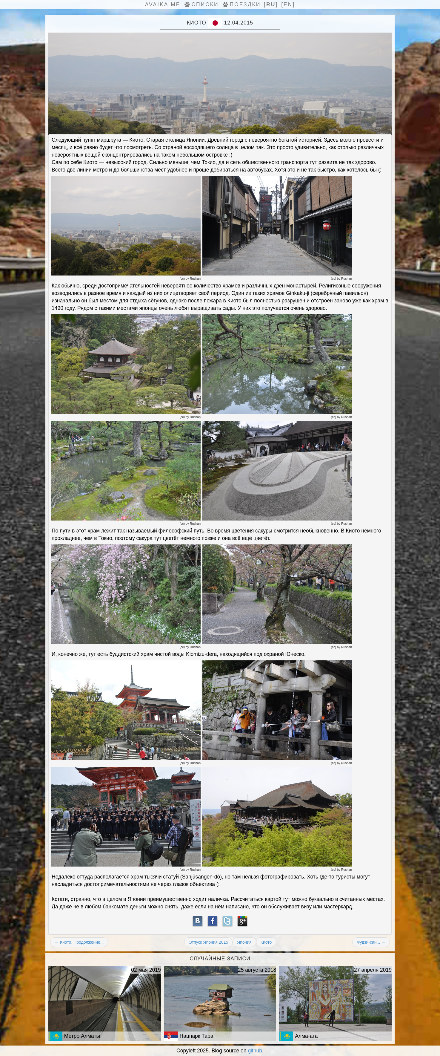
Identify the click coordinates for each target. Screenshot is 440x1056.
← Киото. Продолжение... (79, 942)
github (255, 1051)
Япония (244, 942)
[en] (288, 4)
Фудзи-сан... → (371, 942)
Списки (201, 4)
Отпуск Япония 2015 (208, 942)
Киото (266, 942)
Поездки (241, 4)
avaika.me (163, 4)
